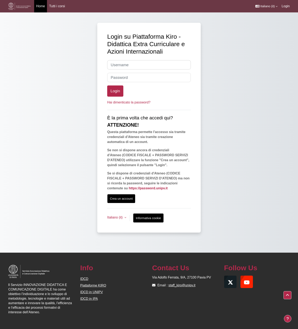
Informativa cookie (148, 218)
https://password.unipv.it (148, 188)
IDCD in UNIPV (91, 292)
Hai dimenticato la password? (128, 102)
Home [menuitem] (40, 6)
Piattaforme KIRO (93, 285)
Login (286, 6)
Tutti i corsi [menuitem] (57, 6)
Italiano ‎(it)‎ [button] (115, 217)
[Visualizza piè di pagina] (287, 318)
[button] (266, 6)
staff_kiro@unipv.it (181, 285)
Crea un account (121, 198)
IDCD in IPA (89, 298)
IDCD (84, 279)
